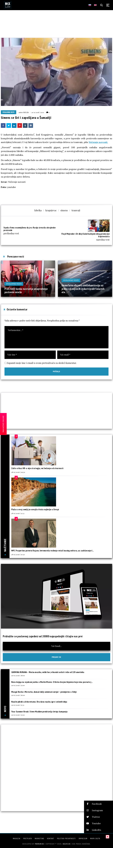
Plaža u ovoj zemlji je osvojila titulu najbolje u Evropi (35, 509)
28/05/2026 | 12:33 (17, 513)
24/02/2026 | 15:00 (89, 280)
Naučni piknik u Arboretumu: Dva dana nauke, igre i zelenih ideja (39, 701)
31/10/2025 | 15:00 (32, 284)
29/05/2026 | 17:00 (18, 685)
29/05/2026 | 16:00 (18, 695)
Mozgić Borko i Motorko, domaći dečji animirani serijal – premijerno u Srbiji (44, 691)
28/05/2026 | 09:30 (18, 472)
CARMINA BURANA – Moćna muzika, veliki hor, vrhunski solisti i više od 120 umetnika (47, 672)
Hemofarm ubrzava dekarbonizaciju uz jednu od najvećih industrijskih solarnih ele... (83, 289)
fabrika (38, 210)
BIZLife (26, 112)
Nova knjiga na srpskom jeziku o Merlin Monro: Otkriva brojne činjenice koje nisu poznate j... (52, 682)
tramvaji (76, 210)
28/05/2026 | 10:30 (18, 554)
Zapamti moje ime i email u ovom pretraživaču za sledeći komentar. (42, 362)
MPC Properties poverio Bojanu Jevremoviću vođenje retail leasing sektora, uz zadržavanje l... (52, 550)
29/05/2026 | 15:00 (18, 715)
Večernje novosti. (98, 142)
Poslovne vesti (8, 112)
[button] (98, 804)
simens (64, 210)
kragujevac (51, 210)
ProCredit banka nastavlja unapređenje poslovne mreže (26, 290)
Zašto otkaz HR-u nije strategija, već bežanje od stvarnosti (37, 468)
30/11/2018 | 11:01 (37, 112)
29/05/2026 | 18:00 (18, 675)
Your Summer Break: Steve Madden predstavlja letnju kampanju (39, 711)
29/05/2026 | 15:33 (17, 705)
